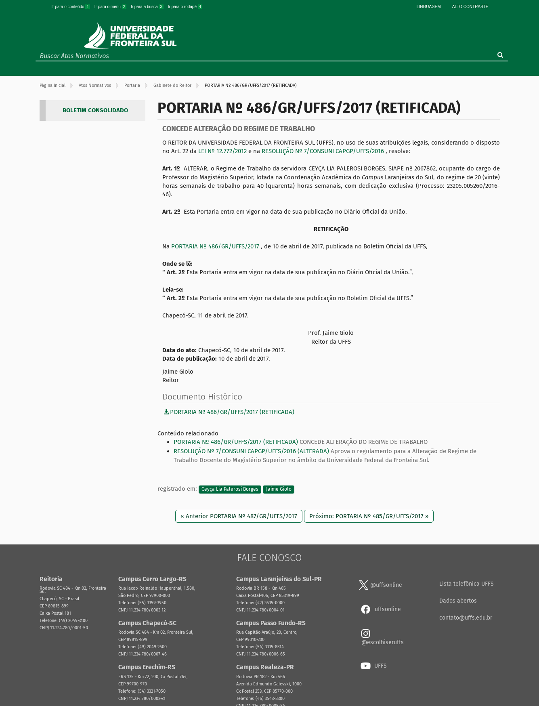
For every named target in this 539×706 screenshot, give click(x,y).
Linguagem (429, 6)
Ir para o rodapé (185, 6)
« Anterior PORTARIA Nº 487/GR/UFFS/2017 (238, 516)
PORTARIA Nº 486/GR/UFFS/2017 (216, 246)
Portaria (132, 85)
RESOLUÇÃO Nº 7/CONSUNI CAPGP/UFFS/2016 (324, 151)
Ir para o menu (111, 6)
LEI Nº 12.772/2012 (223, 151)
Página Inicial (52, 85)
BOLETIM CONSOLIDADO (95, 110)
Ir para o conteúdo (71, 6)
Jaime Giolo (279, 489)
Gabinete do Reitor (172, 85)
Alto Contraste (470, 6)
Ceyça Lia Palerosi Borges (229, 489)
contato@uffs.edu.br (465, 617)
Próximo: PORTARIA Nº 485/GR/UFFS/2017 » (368, 516)
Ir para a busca (148, 6)
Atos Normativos (95, 85)
